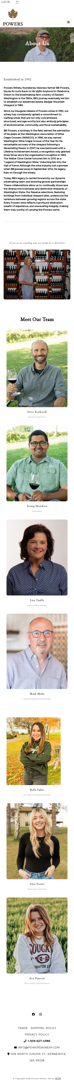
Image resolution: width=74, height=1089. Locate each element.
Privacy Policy (37, 1034)
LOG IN (5, 2)
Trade (23, 1028)
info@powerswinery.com (37, 1047)
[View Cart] (17, 2)
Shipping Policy (43, 1028)
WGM (58, 1078)
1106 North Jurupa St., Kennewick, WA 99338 (37, 1057)
